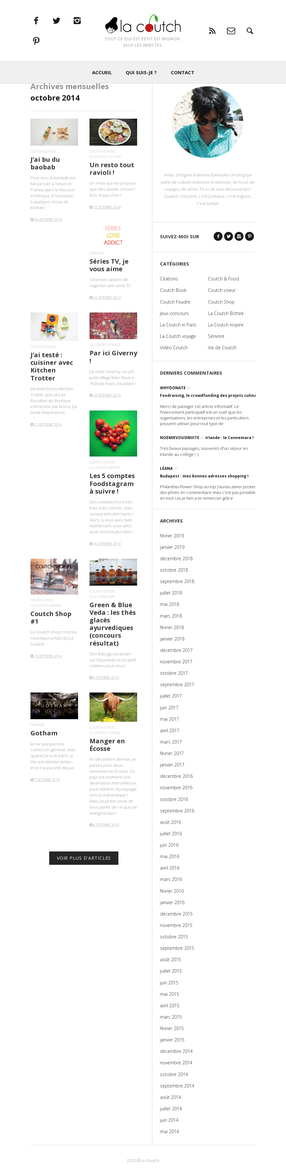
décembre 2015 (176, 914)
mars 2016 (171, 879)
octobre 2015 (174, 937)
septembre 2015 (177, 948)
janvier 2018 (172, 639)
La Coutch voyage (105, 344)
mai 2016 (169, 856)
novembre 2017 (176, 662)
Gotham (43, 733)
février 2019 (172, 536)
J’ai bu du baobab (45, 163)
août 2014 (170, 1097)
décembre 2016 (176, 776)
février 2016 (172, 891)
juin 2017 (169, 708)
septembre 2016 (177, 811)
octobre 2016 (174, 799)
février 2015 (172, 1028)
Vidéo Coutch (174, 348)
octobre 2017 (174, 673)
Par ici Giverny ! (113, 357)
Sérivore (97, 253)
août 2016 (170, 822)
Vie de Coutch (222, 348)
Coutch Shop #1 (50, 617)
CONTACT (182, 75)
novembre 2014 (176, 1063)
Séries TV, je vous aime (109, 265)
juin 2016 (169, 845)
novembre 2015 (176, 925)
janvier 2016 (172, 902)
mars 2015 (171, 1017)
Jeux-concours (102, 596)
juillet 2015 (171, 971)
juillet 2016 (171, 834)
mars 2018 (171, 616)
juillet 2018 (171, 593)
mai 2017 (169, 719)
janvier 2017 (172, 765)
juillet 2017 (171, 696)
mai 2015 (169, 994)
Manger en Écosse (107, 745)
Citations (169, 279)
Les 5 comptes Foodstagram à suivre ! (112, 483)
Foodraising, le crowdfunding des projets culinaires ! (213, 395)
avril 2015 (169, 1005)
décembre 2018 (176, 558)
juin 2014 (169, 1120)
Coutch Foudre (175, 302)
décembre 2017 (176, 650)
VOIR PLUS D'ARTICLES (84, 858)
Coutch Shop (41, 600)
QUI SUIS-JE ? (141, 75)
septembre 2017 (177, 684)
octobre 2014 (174, 1074)
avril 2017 (169, 730)
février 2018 (172, 627)
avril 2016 (169, 868)
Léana (166, 468)
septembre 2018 (177, 581)
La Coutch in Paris (105, 156)
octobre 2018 (174, 570)
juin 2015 (169, 983)
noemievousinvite (179, 437)
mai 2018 (169, 604)
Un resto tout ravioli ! (112, 169)
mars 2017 (171, 742)
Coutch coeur (222, 290)
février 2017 (172, 753)
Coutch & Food (43, 151)
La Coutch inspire (105, 467)
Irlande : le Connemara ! (229, 437)
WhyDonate (173, 388)
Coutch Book (173, 290)
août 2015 (170, 959)
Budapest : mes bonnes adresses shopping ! (204, 476)
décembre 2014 (176, 1051)
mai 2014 (169, 1131)
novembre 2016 (176, 788)
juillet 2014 (171, 1109)
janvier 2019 (172, 547)
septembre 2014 (177, 1086)
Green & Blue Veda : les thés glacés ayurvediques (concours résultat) (113, 624)
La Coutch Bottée (226, 313)
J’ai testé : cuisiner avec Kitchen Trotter (51, 366)
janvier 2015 (172, 1040)
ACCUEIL (102, 75)
